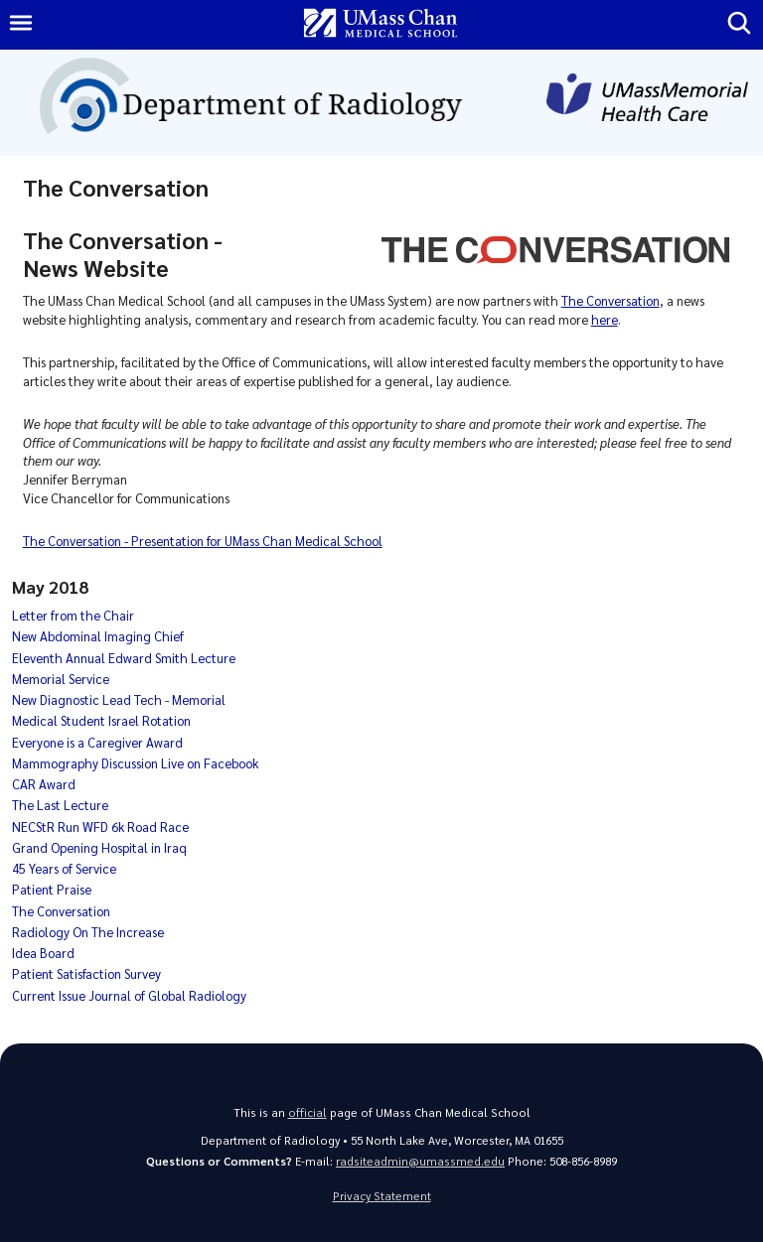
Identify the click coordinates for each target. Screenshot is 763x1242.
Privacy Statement (382, 1195)
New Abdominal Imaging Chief (98, 635)
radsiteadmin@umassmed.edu (420, 1161)
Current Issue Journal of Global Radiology (129, 995)
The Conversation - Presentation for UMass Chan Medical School (202, 540)
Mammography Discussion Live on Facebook (135, 763)
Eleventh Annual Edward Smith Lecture (123, 657)
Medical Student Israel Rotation (101, 720)
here (604, 319)
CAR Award (44, 783)
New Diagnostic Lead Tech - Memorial (119, 699)
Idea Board (43, 952)
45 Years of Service (64, 868)
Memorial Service (60, 678)
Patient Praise (51, 889)
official (307, 1112)
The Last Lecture (60, 804)
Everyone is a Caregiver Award (97, 742)
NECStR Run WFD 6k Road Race (100, 826)
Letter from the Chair (73, 615)
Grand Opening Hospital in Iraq (99, 847)
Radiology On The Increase (88, 931)
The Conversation (610, 300)
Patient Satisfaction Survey (86, 973)
